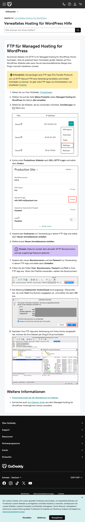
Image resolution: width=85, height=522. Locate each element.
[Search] (78, 30)
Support (6, 430)
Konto (5, 450)
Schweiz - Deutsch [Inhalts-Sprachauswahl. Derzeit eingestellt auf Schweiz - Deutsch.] (12, 477)
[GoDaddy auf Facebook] (4, 484)
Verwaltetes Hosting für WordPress (30, 18)
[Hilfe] (69, 4)
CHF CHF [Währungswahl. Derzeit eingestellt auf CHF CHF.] (77, 477)
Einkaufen (6, 457)
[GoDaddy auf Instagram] (11, 484)
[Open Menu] (3, 4)
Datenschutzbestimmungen (44, 494)
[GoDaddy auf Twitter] (24, 484)
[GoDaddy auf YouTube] (30, 484)
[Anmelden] (74, 4)
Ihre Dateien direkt (36, 402)
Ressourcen (7, 436)
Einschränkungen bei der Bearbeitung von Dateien (35, 398)
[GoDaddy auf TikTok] (17, 484)
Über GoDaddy (9, 423)
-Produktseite (46, 92)
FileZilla (22, 85)
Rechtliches (25, 494)
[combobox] (39, 30)
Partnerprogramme (11, 443)
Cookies (61, 494)
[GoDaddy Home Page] (13, 466)
